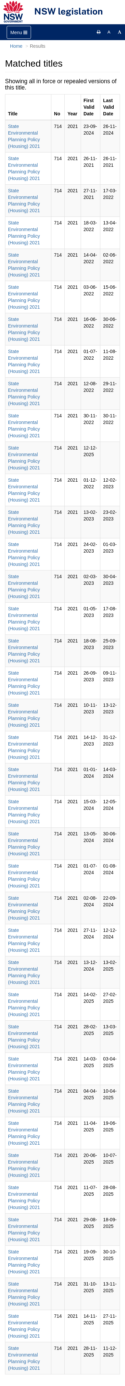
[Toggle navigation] (19, 32)
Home (16, 46)
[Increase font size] (119, 32)
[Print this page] (98, 32)
